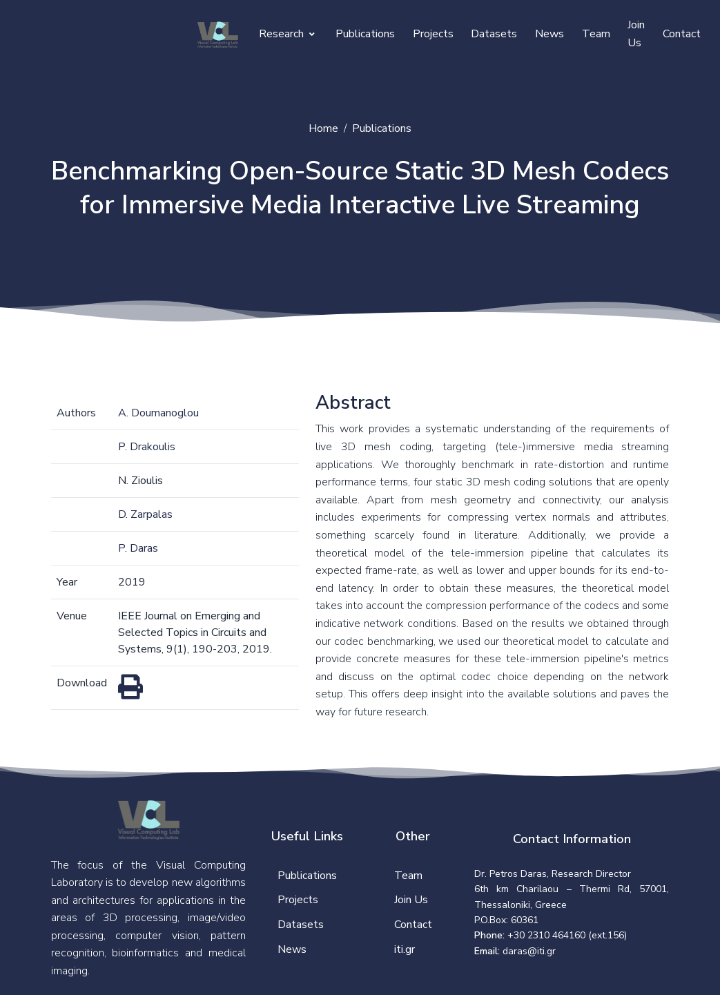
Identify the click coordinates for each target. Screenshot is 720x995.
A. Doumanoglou (158, 413)
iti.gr (404, 949)
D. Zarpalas (145, 514)
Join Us (636, 33)
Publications (365, 33)
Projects (433, 33)
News (549, 33)
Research (287, 33)
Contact (682, 33)
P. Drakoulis (146, 446)
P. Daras (138, 548)
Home (323, 128)
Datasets (494, 33)
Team (596, 33)
